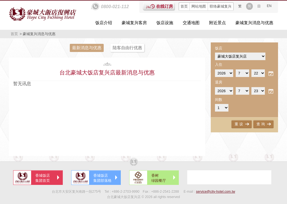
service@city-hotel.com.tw (215, 192)
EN (269, 6)
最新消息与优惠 (86, 47)
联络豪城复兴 (221, 6)
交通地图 (191, 22)
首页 (184, 6)
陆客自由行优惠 (127, 47)
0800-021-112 (115, 6)
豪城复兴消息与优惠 (254, 22)
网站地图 (198, 6)
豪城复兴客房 (134, 22)
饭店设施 (164, 22)
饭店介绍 (103, 22)
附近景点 (217, 22)
